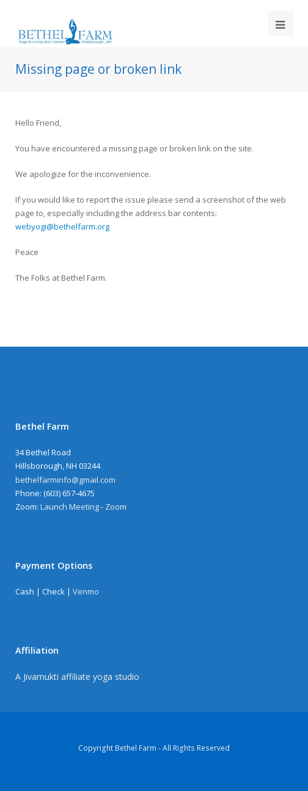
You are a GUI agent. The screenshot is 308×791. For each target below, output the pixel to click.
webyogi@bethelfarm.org (62, 226)
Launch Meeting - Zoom (83, 506)
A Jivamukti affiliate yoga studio (77, 676)
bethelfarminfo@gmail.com (65, 479)
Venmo (86, 591)
